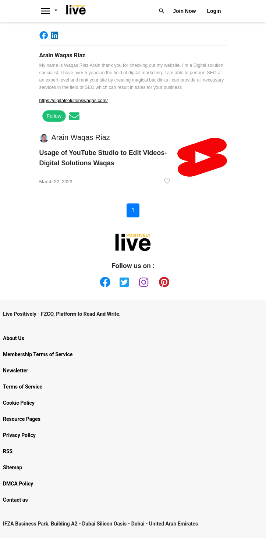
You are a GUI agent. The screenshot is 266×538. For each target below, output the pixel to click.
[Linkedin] (56, 35)
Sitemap (12, 467)
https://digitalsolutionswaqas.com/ (73, 100)
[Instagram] (142, 280)
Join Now (184, 11)
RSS (8, 451)
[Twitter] (123, 280)
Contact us (15, 500)
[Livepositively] (52, 11)
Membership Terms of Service (37, 354)
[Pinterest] (162, 280)
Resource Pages (21, 419)
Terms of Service (22, 387)
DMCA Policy (18, 484)
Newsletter (15, 370)
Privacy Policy (19, 435)
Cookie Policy (19, 403)
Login (214, 11)
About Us (13, 338)
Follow (54, 116)
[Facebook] (45, 35)
